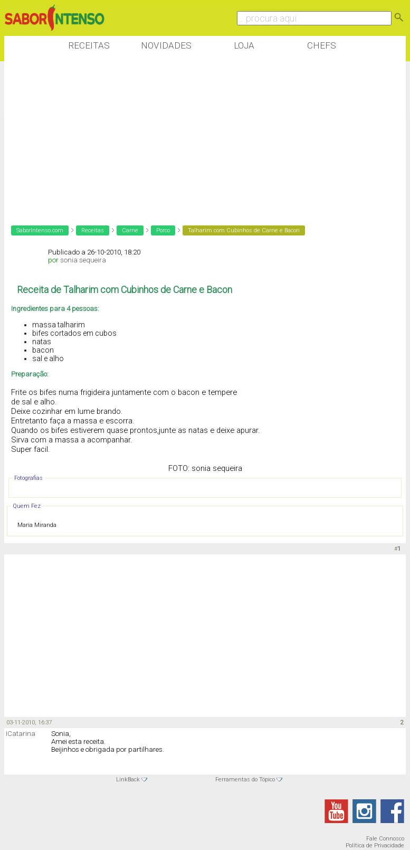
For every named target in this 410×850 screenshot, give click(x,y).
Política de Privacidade (375, 845)
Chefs (321, 45)
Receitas (89, 45)
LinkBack (128, 779)
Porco (163, 230)
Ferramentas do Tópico (245, 779)
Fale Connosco (385, 838)
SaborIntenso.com (39, 230)
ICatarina (20, 734)
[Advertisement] (196, 137)
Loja (244, 45)
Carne (130, 230)
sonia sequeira (83, 260)
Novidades (166, 45)
